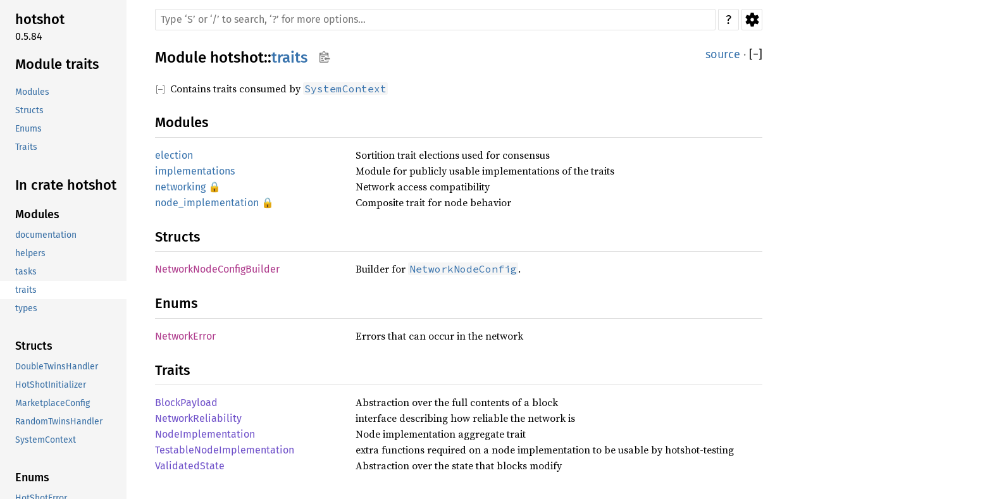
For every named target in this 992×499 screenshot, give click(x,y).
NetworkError (185, 336)
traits (289, 57)
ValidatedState (190, 466)
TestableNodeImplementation (224, 450)
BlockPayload (186, 403)
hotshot (237, 57)
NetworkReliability (198, 418)
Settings (751, 19)
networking (180, 187)
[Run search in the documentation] (435, 19)
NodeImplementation (205, 434)
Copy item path (324, 57)
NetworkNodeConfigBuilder (217, 269)
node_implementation (207, 203)
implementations (195, 171)
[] (755, 54)
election (174, 155)
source (722, 54)
